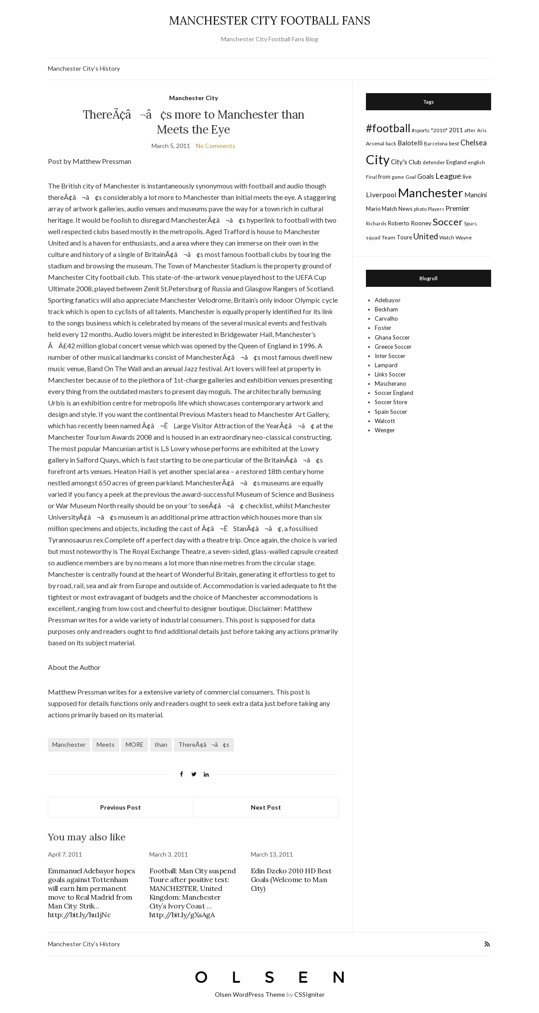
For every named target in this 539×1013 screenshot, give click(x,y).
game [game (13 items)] (398, 177)
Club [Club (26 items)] (415, 162)
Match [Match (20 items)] (389, 208)
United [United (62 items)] (425, 236)
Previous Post (120, 807)
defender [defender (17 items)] (434, 162)
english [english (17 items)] (476, 162)
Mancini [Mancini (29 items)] (475, 195)
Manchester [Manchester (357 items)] (430, 192)
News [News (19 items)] (405, 209)
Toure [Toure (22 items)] (404, 237)
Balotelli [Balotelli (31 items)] (410, 143)
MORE (135, 744)
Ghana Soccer (392, 337)
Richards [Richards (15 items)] (376, 223)
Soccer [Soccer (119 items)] (448, 222)
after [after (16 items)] (470, 130)
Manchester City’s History (84, 68)
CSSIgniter (309, 994)
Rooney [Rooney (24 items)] (421, 223)
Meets (106, 744)
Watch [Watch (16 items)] (446, 237)
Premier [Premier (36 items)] (457, 208)
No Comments (215, 145)
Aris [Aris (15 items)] (482, 130)
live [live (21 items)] (467, 176)
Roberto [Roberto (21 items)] (398, 223)
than (161, 744)
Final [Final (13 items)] (371, 177)
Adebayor (388, 300)
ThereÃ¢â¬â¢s (203, 744)
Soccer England (394, 392)
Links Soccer (390, 374)
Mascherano (390, 383)
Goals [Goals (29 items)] (425, 176)
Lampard (386, 365)
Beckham (386, 309)
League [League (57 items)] (448, 176)
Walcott (385, 420)
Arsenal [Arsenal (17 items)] (375, 143)
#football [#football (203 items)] (388, 127)
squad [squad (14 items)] (373, 237)
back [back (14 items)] (391, 143)
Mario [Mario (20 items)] (373, 208)
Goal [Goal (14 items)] (410, 177)
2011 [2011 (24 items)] (456, 130)
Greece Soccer (393, 346)
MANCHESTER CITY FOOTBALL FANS (269, 20)
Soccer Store (391, 401)
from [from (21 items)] (384, 176)
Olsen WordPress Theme (250, 994)
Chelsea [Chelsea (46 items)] (473, 142)
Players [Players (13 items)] (436, 209)
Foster (383, 327)
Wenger (385, 430)
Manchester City (193, 97)
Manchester (69, 744)
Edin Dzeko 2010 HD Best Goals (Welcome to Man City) (291, 879)
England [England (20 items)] (456, 162)
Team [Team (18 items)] (388, 237)
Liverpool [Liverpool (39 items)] (381, 194)
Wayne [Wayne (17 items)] (464, 237)
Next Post (266, 807)
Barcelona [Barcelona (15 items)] (436, 143)
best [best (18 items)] (454, 143)
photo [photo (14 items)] (420, 209)
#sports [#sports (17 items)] (421, 130)
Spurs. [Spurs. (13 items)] (471, 223)
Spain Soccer (391, 411)
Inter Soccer (390, 355)
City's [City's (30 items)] (399, 162)
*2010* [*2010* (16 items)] (439, 130)
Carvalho (386, 318)
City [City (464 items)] (378, 159)
